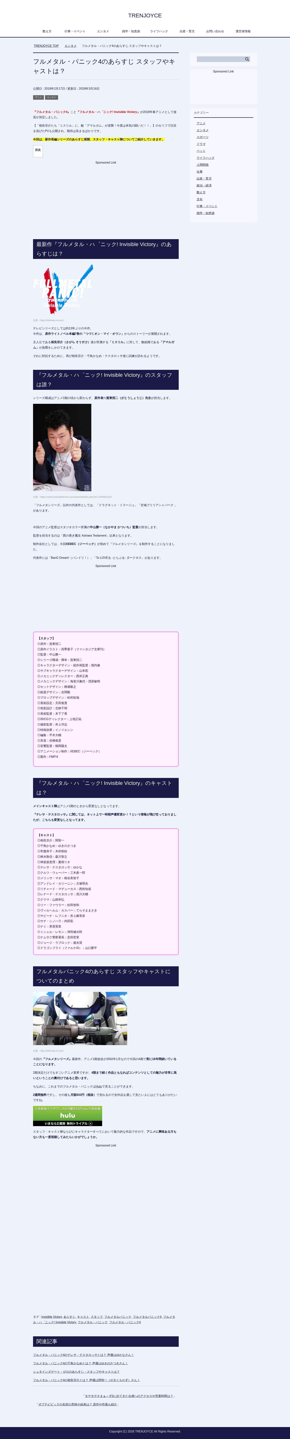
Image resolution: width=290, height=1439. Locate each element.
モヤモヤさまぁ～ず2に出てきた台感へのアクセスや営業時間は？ (129, 1396)
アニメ (38, 97)
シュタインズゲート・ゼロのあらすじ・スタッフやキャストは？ (76, 1371)
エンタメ (103, 31)
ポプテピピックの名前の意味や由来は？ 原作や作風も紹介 (77, 1404)
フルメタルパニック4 (147, 1316)
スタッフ (97, 1316)
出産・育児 (187, 31)
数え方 (47, 31)
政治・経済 (204, 185)
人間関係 (203, 164)
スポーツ (203, 137)
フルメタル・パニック (93, 1322)
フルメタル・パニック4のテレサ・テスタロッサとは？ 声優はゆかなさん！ (83, 1354)
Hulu (99, 1086)
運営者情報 (243, 31)
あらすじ (69, 1316)
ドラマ (201, 144)
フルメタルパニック (117, 1316)
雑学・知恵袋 (131, 31)
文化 (200, 199)
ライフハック (159, 31)
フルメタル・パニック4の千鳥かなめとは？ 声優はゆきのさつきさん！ (80, 1363)
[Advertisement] (106, 194)
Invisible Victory (51, 1316)
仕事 (200, 171)
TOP (46, 45)
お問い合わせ (215, 31)
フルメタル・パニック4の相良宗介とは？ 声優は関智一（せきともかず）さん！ (86, 1380)
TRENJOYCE (145, 15)
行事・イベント (75, 31)
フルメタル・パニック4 (125, 1322)
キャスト (83, 1316)
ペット (201, 151)
